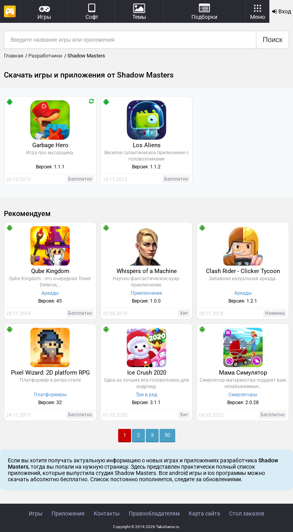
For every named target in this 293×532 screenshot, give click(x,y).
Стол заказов (246, 513)
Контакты (107, 513)
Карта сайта (204, 513)
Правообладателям (154, 513)
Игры (36, 513)
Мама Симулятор (243, 372)
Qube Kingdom (50, 271)
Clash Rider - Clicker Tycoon (243, 271)
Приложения (68, 513)
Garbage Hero (50, 145)
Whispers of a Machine (147, 271)
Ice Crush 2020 (146, 372)
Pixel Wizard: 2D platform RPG (50, 372)
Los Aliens (147, 145)
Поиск (272, 40)
